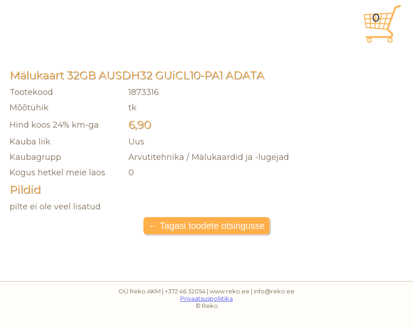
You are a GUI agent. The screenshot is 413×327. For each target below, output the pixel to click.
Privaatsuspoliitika (206, 298)
